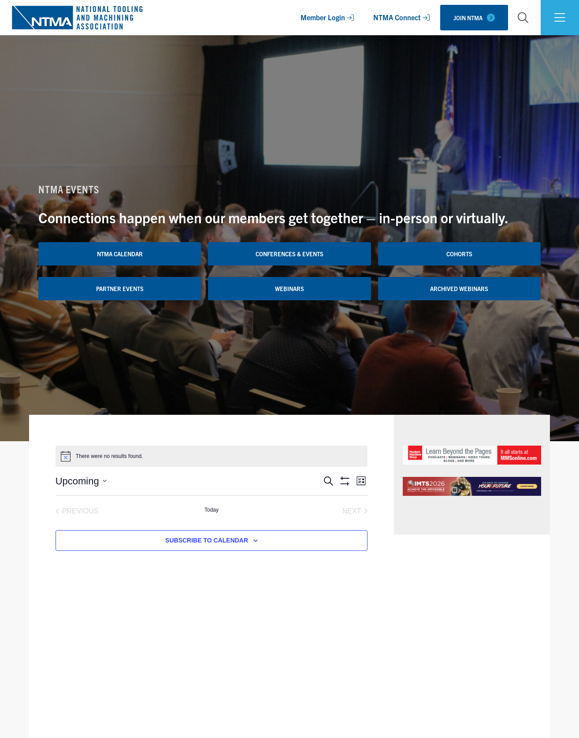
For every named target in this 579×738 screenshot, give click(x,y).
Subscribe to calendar (206, 540)
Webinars (289, 288)
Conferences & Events (289, 254)
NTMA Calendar (120, 254)
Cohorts (459, 254)
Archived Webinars (459, 288)
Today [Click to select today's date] (211, 510)
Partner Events (120, 288)
